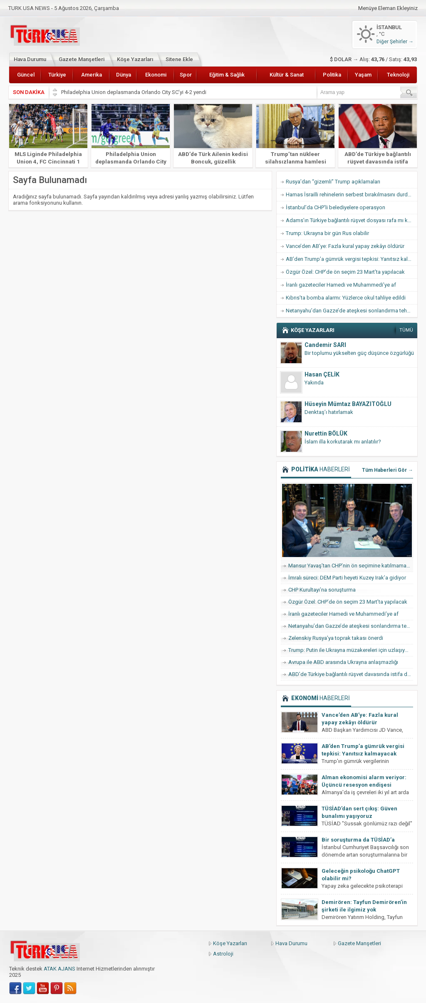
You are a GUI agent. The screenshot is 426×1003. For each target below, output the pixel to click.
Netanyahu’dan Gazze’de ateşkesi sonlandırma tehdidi (351, 310)
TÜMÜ (406, 330)
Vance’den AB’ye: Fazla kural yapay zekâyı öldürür (345, 246)
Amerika (91, 75)
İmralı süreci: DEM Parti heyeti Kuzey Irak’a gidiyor (347, 578)
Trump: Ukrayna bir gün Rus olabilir (327, 233)
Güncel (26, 75)
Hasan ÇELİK (322, 374)
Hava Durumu (30, 59)
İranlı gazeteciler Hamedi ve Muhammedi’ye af (341, 285)
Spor (186, 75)
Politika (332, 75)
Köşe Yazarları (135, 59)
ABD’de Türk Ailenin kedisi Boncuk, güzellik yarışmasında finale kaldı (213, 161)
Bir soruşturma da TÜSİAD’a (358, 840)
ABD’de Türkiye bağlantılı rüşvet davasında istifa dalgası (377, 161)
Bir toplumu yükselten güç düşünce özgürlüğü (359, 353)
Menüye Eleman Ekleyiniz (388, 8)
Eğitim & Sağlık (227, 75)
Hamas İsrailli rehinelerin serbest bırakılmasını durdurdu (351, 194)
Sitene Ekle (179, 59)
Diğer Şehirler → (395, 42)
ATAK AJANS (59, 969)
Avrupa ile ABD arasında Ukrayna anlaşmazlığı (343, 662)
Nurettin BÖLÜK (326, 433)
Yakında (314, 382)
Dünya (123, 75)
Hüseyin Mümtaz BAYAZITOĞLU (348, 404)
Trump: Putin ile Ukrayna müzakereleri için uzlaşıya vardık (350, 650)
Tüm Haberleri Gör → (387, 470)
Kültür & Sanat (287, 75)
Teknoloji (398, 75)
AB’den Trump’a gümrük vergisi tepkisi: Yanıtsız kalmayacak (351, 259)
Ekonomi (155, 75)
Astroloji (223, 954)
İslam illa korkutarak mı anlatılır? (343, 441)
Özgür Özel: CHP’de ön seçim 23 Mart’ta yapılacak (345, 272)
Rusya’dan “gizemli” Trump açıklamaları (333, 181)
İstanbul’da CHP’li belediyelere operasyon (335, 207)
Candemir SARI (325, 345)
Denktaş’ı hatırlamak (329, 412)
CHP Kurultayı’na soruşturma (322, 590)
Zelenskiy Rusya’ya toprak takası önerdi (335, 638)
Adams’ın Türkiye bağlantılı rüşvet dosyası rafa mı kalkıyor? (351, 220)
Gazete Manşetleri (81, 59)
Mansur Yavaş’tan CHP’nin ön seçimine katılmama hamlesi (350, 565)
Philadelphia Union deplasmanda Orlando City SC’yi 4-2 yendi (134, 92)
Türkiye (57, 75)
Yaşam (363, 75)
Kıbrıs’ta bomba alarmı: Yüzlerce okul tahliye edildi (346, 298)
